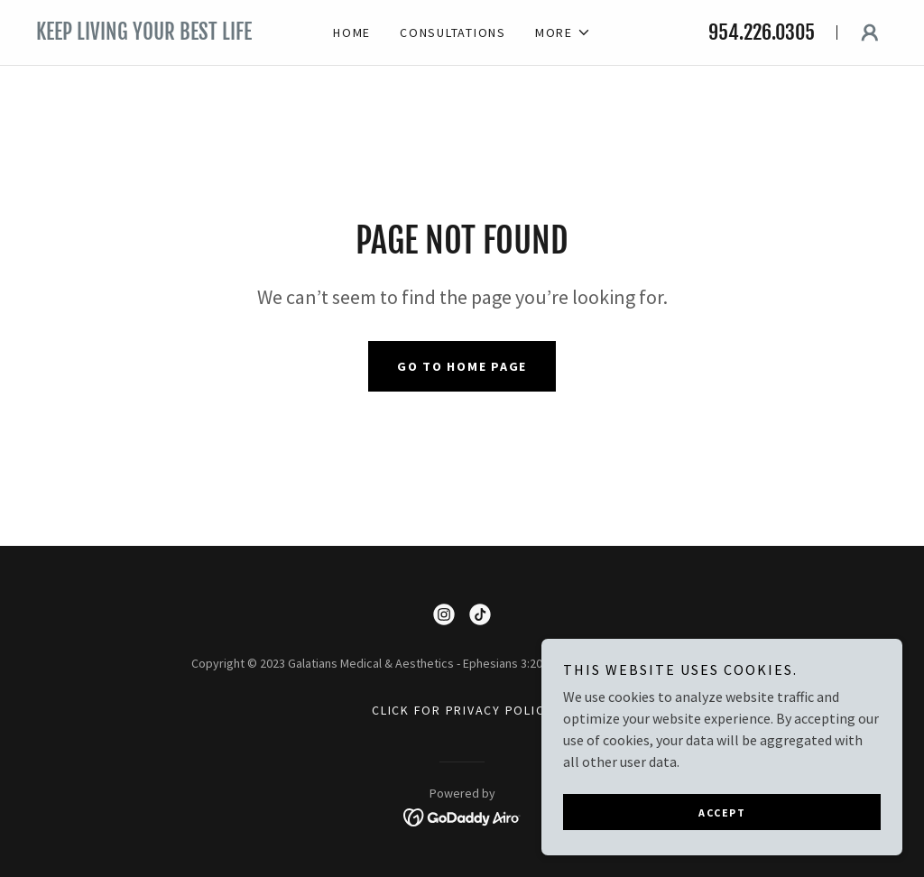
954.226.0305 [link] (761, 32)
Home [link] (352, 32)
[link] (163, 34)
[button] (563, 32)
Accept (721, 812)
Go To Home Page (462, 366)
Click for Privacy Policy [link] (462, 710)
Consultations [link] (453, 32)
